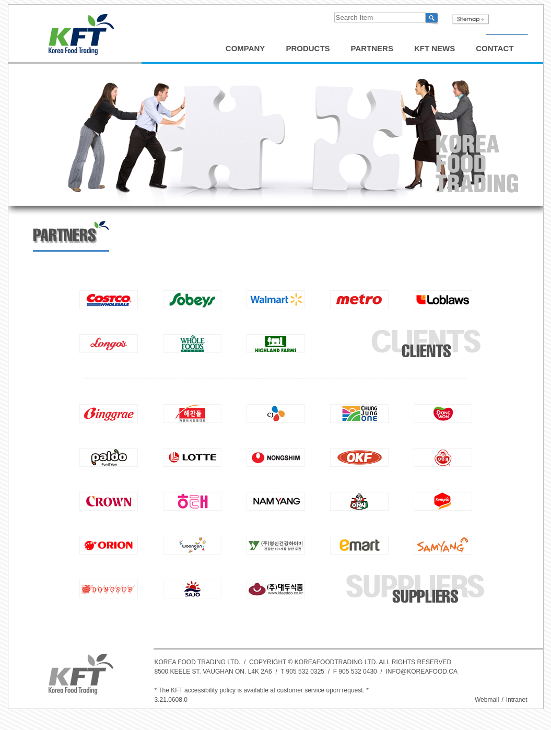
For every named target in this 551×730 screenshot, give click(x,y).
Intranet (516, 699)
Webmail (487, 699)
